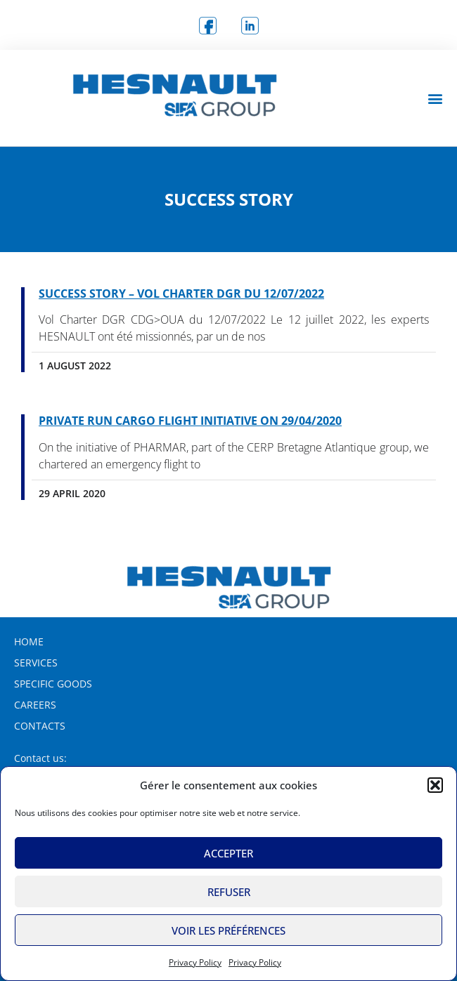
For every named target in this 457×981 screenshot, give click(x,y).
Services (36, 662)
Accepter (228, 853)
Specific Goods (53, 683)
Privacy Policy (195, 962)
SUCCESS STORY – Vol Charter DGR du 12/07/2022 (181, 293)
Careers (35, 704)
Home (29, 641)
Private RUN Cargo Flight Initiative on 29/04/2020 (190, 420)
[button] (435, 785)
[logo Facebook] (207, 25)
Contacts (39, 725)
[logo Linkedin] (249, 25)
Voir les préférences (228, 930)
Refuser (228, 892)
